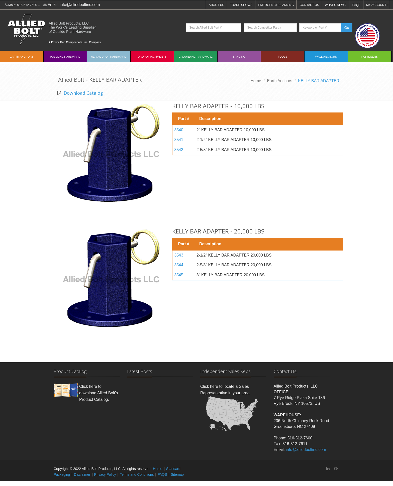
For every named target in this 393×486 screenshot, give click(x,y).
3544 (178, 265)
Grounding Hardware (196, 56)
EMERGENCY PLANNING (276, 5)
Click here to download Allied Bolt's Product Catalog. (98, 392)
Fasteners (369, 56)
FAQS (356, 5)
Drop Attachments (152, 56)
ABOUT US (216, 5)
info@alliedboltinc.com (80, 5)
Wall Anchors (326, 56)
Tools (282, 56)
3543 (178, 255)
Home (255, 81)
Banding (239, 56)
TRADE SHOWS (241, 5)
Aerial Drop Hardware (108, 56)
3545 (178, 275)
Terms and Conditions (137, 474)
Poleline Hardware (65, 56)
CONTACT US (309, 5)
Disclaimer (82, 474)
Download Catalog (82, 93)
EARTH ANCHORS (22, 56)
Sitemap (177, 474)
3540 (178, 130)
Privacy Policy (105, 474)
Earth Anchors (279, 81)
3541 (178, 140)
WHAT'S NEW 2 (335, 5)
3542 (178, 150)
